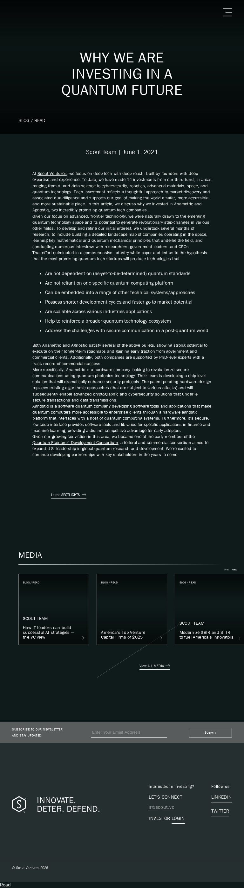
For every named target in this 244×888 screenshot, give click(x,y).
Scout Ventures (52, 173)
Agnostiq (40, 210)
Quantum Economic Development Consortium (75, 442)
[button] (226, 12)
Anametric (183, 204)
